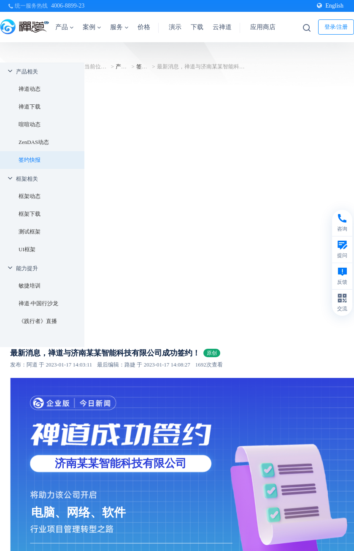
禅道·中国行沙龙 (38, 303)
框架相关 (27, 179)
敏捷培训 (30, 285)
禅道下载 (30, 106)
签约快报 (30, 160)
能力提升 (27, 268)
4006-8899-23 (67, 6)
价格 (144, 27)
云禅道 (222, 27)
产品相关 (27, 71)
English (330, 6)
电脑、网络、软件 (78, 512)
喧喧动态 (30, 124)
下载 (197, 27)
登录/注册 (336, 27)
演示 (175, 27)
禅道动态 (30, 89)
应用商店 (263, 27)
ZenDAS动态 (34, 142)
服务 (119, 27)
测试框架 (30, 231)
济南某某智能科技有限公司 (120, 463)
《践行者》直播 (38, 321)
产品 (64, 27)
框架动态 (30, 196)
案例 (92, 27)
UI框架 (27, 249)
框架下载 (30, 214)
